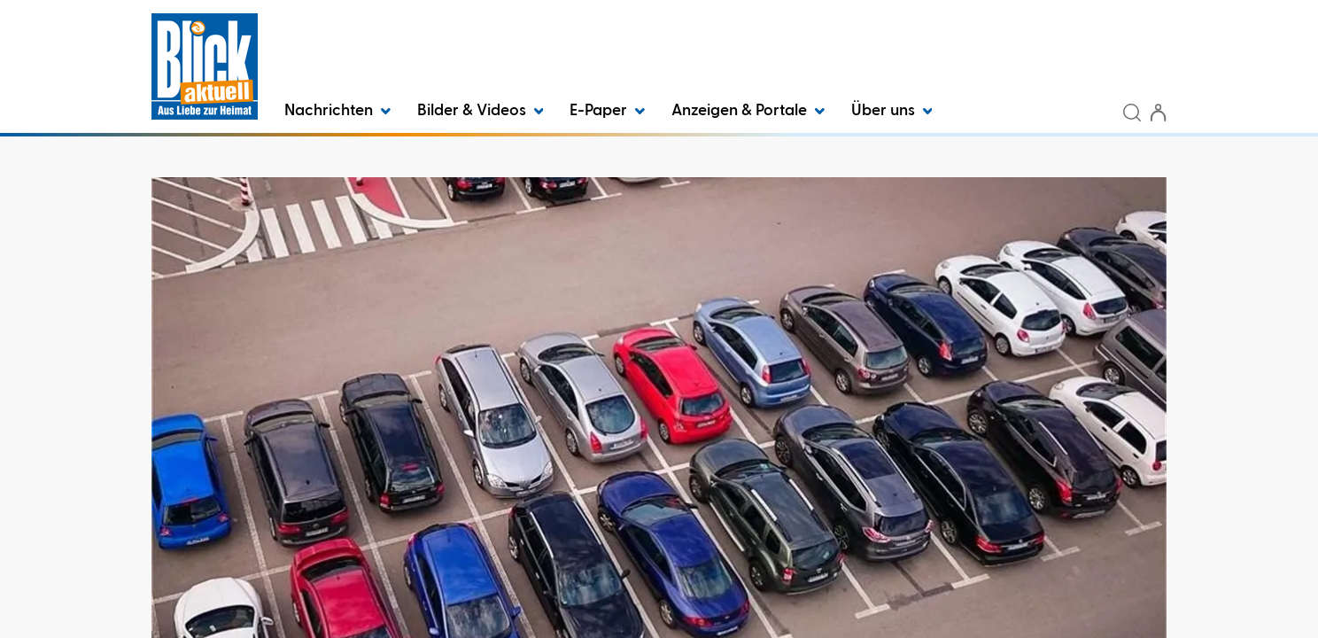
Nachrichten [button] (337, 111)
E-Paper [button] (607, 111)
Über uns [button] (892, 111)
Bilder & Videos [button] (480, 111)
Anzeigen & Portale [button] (748, 111)
